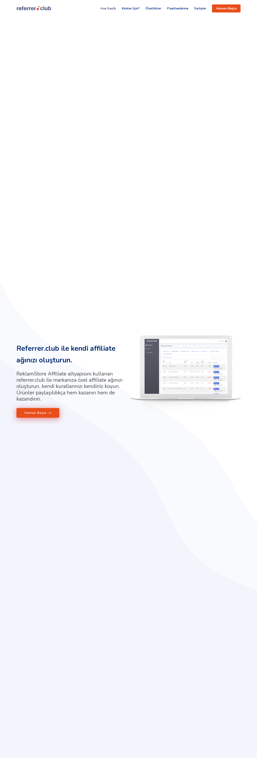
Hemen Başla (226, 8)
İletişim (200, 8)
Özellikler (153, 8)
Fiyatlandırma (177, 8)
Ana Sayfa (108, 8)
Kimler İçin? (131, 8)
